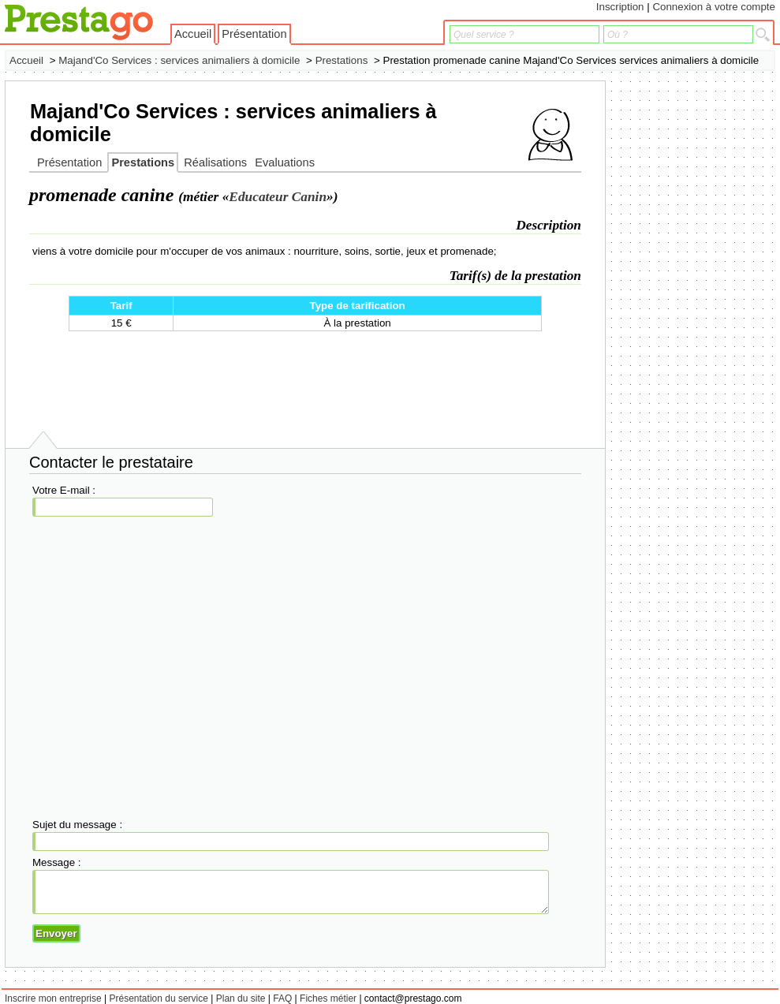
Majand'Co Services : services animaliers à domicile (179, 60)
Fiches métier (328, 998)
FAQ (282, 998)
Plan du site (241, 998)
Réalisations (215, 162)
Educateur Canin (278, 196)
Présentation (254, 34)
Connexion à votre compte (713, 7)
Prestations (341, 60)
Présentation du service (159, 998)
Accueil (192, 34)
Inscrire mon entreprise (53, 998)
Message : (56, 862)
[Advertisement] (712, 317)
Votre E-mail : (63, 490)
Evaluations (285, 162)
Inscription (620, 7)
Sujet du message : (77, 824)
